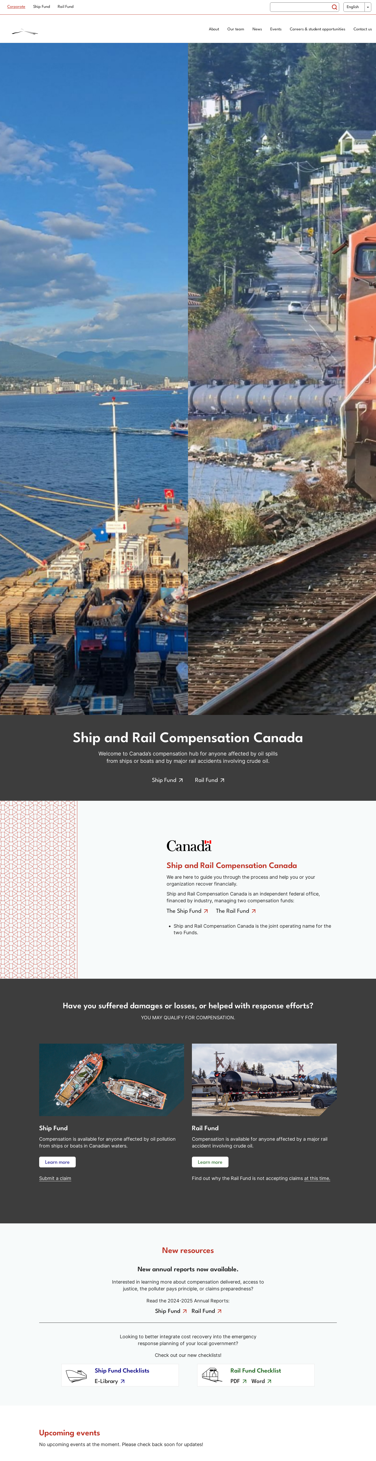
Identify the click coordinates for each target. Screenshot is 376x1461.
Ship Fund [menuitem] (41, 7)
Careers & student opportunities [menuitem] (317, 29)
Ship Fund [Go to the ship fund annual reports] (167, 1311)
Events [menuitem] (275, 29)
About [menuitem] (214, 29)
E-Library (106, 1381)
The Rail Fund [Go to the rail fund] (232, 911)
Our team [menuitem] (235, 29)
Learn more (57, 1162)
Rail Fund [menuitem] (65, 7)
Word (258, 1381)
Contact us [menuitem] (363, 29)
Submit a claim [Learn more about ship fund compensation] (55, 1178)
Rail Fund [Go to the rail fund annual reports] (203, 1311)
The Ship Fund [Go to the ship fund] (184, 911)
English (353, 7)
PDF (235, 1381)
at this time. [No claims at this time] (317, 1178)
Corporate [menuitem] (16, 7)
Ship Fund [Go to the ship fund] (164, 780)
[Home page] (46, 30)
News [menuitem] (257, 29)
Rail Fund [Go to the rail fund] (206, 780)
